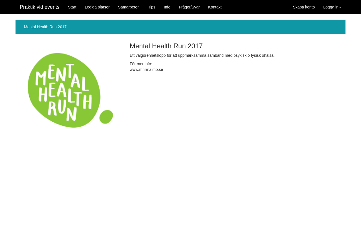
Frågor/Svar (189, 7)
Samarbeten (129, 7)
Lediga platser (97, 7)
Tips (151, 7)
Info (167, 7)
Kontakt (214, 7)
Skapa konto (304, 7)
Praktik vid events (40, 7)
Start (72, 7)
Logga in (332, 7)
